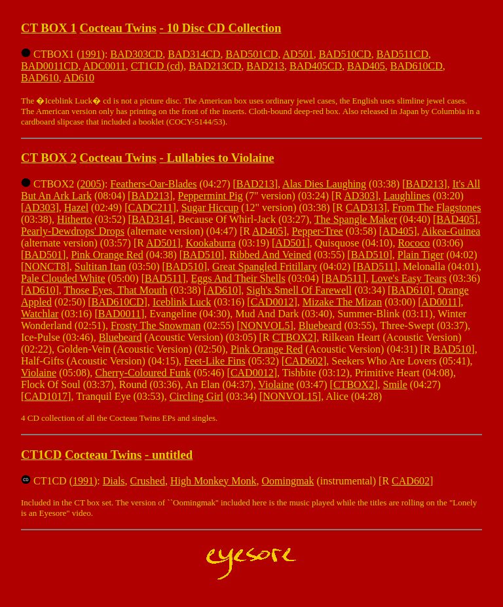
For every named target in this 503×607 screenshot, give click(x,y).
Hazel (76, 207)
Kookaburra (210, 242)
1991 (91, 54)
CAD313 (365, 207)
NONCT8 (44, 266)
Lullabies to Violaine (220, 158)
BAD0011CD (49, 65)
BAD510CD (345, 54)
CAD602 (304, 360)
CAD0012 (272, 301)
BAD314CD (194, 54)
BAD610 (40, 77)
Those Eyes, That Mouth (115, 290)
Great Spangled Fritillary (264, 266)
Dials (114, 480)
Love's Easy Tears (409, 278)
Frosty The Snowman (155, 325)
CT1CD (41, 454)
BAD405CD (315, 65)
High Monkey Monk (213, 480)
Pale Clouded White (63, 278)
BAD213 (265, 65)
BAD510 (202, 254)
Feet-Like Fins (215, 360)
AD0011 (440, 301)
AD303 (359, 195)
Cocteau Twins (118, 28)
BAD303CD (136, 54)
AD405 (267, 231)
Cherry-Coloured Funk (143, 372)
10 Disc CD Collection (223, 28)
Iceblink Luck (182, 301)
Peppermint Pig (210, 195)
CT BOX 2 (49, 158)
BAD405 (366, 65)
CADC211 (150, 207)
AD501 (298, 54)
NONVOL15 (290, 396)
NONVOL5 (265, 325)
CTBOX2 (292, 337)
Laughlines (407, 195)
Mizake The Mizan (342, 301)
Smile (395, 384)
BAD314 (151, 219)
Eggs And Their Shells (238, 278)
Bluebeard (320, 325)
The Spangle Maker (355, 219)
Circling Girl (196, 396)
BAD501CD (251, 54)
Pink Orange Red (107, 254)
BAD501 (43, 254)
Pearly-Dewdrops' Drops (72, 231)
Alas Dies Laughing (324, 183)
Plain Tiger (421, 254)
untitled (172, 454)
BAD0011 (119, 313)
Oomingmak (287, 480)
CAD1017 (45, 396)
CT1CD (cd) (157, 65)
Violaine (38, 372)
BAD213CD (215, 65)
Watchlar (39, 313)
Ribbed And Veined (270, 254)
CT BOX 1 (49, 28)
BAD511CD (402, 54)
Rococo (414, 242)
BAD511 (375, 266)
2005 (91, 183)
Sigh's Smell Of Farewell (299, 290)
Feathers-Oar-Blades (153, 183)
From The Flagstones (436, 207)
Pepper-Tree (317, 231)
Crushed (147, 480)
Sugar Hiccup (210, 207)
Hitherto (74, 219)
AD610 (79, 77)
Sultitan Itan (100, 266)
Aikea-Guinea (451, 231)
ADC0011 (104, 65)
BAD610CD (416, 65)
